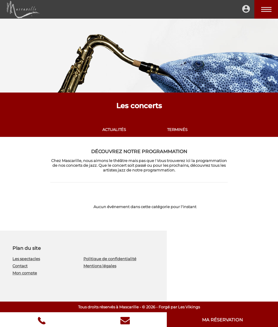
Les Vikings (189, 307)
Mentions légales (99, 265)
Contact (20, 265)
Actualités (114, 129)
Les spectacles (26, 258)
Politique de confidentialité (109, 258)
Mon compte (24, 273)
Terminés (177, 129)
